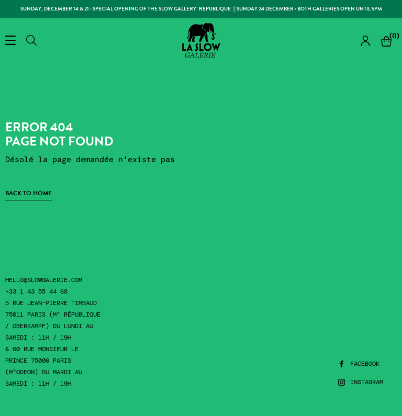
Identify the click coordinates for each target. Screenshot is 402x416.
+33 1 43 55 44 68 (36, 291)
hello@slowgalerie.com (43, 280)
